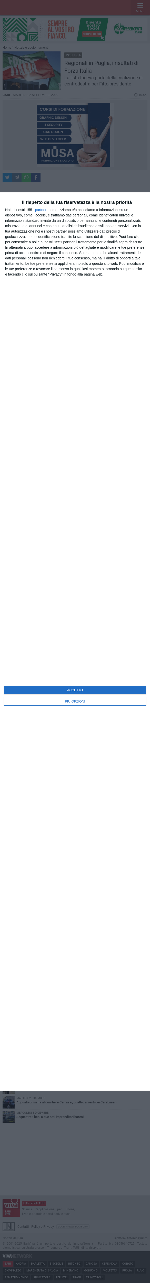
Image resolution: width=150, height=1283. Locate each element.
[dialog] (75, 641)
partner (40, 210)
